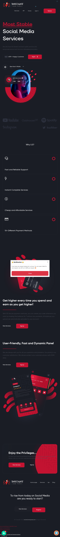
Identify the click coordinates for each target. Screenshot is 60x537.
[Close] (48, 262)
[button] (4, 533)
